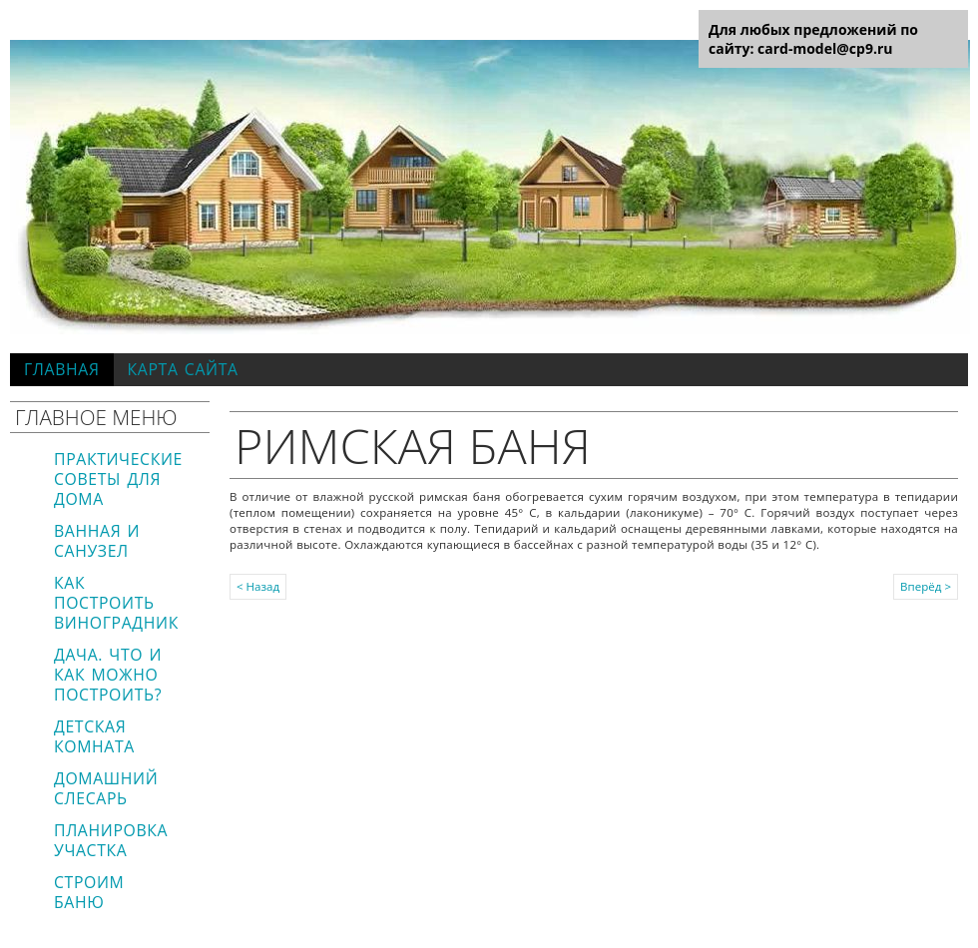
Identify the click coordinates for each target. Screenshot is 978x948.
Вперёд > (925, 586)
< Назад (258, 586)
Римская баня (413, 445)
